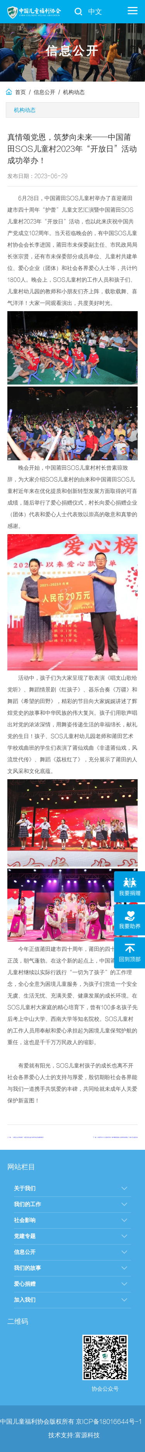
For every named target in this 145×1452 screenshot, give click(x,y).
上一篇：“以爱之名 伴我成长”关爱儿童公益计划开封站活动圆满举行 (25, 1137)
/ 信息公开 (40, 92)
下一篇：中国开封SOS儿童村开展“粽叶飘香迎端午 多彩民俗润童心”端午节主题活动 (115, 1137)
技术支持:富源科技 (74, 1435)
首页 (16, 92)
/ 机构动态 (70, 92)
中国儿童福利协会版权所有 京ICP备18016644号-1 (71, 1421)
